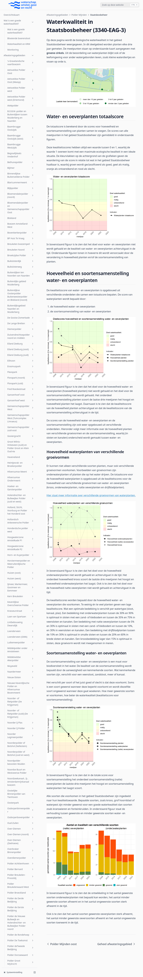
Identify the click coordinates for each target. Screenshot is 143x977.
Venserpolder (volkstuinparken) (20, 901)
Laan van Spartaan (20, 289)
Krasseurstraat (20, 284)
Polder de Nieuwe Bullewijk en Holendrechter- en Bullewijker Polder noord (20, 596)
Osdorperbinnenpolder (20, 483)
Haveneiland (20, 130)
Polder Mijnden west (21, 698)
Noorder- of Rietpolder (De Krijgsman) (20, 374)
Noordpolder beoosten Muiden (20, 435)
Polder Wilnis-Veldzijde (20, 744)
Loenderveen (20, 304)
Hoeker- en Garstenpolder (20, 161)
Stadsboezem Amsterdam (20, 828)
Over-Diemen (20, 501)
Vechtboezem (20, 870)
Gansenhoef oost (20, 67)
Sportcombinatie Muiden (20, 810)
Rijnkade (20, 762)
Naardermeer (20, 344)
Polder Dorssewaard (20, 628)
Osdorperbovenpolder (20, 490)
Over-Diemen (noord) (20, 507)
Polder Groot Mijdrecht (20, 635)
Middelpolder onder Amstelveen (20, 323)
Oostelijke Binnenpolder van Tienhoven (20, 467)
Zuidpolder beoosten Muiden (20, 961)
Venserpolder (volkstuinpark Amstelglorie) (20, 890)
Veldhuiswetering (20, 876)
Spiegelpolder (20, 803)
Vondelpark (20, 908)
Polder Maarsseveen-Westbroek (20, 677)
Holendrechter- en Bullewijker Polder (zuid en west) (20, 171)
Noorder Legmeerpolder (20, 409)
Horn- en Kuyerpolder (20, 228)
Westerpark (20, 936)
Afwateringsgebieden (57, 14)
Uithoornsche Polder (20, 855)
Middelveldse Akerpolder (20, 332)
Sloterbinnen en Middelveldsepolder (20, 790)
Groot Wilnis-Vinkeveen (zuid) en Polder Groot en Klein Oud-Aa (20, 119)
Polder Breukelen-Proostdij (20, 550)
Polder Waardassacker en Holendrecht (20, 735)
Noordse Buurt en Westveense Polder (20, 444)
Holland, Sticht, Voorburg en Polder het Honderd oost (20, 183)
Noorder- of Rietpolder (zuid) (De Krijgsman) (20, 387)
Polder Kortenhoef (20, 669)
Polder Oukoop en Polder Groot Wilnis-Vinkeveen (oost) (20, 724)
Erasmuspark (20, 39)
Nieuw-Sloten (20, 350)
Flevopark (20, 45)
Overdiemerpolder (20, 531)
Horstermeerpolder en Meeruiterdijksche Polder (20, 237)
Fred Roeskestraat (20, 62)
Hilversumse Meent (20, 144)
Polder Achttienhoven (20, 536)
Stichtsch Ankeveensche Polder (20, 843)
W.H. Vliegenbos (20, 925)
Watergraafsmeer (20, 931)
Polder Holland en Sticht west (20, 662)
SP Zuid (20, 797)
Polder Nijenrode (20, 715)
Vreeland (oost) (20, 919)
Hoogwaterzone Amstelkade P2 (20, 221)
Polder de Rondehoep (20, 607)
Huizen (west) (20, 251)
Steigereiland (20, 835)
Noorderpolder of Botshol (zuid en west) (20, 426)
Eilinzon (20, 33)
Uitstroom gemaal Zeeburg (20, 863)
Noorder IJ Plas (20, 395)
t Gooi (20, 850)
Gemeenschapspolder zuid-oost (20, 102)
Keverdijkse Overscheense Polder (20, 277)
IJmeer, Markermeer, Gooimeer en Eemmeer (20, 260)
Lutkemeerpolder (20, 315)
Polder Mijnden (20, 684)
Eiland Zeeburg (20, 16)
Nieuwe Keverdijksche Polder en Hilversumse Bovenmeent (20, 361)
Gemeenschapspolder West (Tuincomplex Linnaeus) (20, 91)
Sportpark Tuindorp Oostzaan (20, 819)
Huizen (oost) (20, 246)
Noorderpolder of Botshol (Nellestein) (20, 418)
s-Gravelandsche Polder (20, 776)
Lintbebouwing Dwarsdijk (20, 297)
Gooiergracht (20, 109)
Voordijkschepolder (20, 914)
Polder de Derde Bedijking (20, 573)
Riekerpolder (20, 757)
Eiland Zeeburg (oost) (20, 22)
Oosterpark (20, 475)
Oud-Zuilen (20, 496)
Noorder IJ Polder (20, 401)
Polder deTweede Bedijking (20, 621)
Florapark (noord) (20, 50)
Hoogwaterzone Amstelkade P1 (20, 212)
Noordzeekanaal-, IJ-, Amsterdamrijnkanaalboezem (20, 455)
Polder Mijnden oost (21, 704)
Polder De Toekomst (20, 613)
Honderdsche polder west (20, 203)
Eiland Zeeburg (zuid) (20, 28)
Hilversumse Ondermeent (20, 152)
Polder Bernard (20, 542)
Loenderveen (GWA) (20, 310)
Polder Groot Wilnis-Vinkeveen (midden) (20, 644)
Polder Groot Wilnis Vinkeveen (20, 653)
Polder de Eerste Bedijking (20, 582)
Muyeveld (20, 339)
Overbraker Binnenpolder (20, 524)
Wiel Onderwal (20, 942)
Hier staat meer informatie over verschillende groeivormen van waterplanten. (91, 495)
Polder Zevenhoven (20, 751)
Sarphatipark (20, 782)
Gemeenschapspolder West (20, 81)
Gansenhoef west (20, 73)
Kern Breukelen (20, 269)
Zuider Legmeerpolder (20, 953)
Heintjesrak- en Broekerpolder (20, 137)
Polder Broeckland (20, 565)
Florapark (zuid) (20, 56)
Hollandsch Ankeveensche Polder (20, 194)
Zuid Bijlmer (20, 948)
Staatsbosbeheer (20, 710)
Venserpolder (20, 881)
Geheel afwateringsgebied (20, 691)
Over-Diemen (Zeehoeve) (20, 515)
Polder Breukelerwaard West (20, 559)
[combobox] (119, 5)
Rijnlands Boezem (20, 768)
